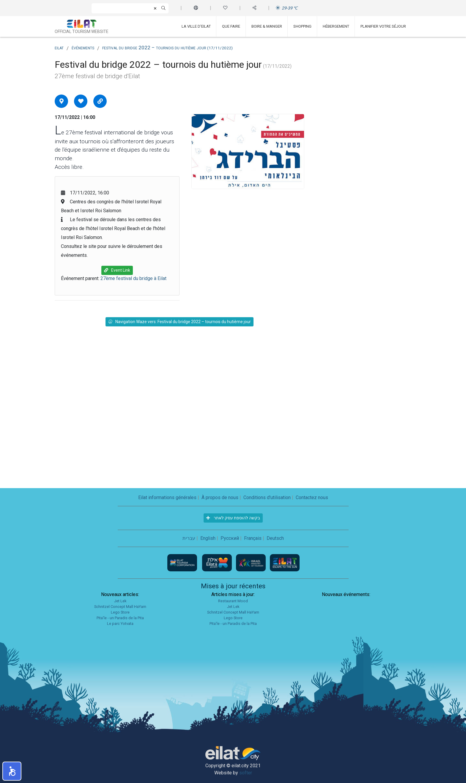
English (207, 538)
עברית (188, 538)
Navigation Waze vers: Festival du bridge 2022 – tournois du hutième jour (179, 321)
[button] (12, 771)
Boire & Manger (266, 26)
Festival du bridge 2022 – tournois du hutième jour (167, 48)
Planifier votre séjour (383, 26)
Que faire (231, 26)
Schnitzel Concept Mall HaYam (120, 606)
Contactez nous (312, 497)
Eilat (59, 48)
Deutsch (275, 538)
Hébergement (336, 26)
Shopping (302, 26)
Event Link (117, 270)
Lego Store (120, 612)
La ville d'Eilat (196, 26)
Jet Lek (120, 601)
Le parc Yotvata (120, 623)
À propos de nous (219, 497)
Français (253, 538)
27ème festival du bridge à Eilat (133, 278)
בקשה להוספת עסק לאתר (233, 517)
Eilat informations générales (167, 497)
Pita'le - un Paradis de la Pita (120, 618)
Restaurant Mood (233, 601)
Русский (230, 538)
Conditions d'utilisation (267, 497)
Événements (83, 48)
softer (245, 773)
